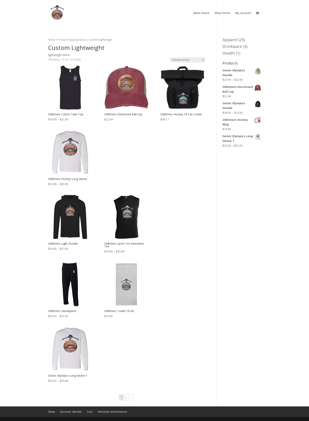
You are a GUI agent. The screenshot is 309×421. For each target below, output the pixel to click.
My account (243, 13)
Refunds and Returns (112, 412)
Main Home (201, 13)
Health (228, 53)
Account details (71, 412)
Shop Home (222, 13)
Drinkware (232, 46)
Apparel (229, 39)
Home (51, 39)
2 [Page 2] (126, 397)
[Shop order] (187, 59)
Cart (90, 412)
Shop (51, 412)
